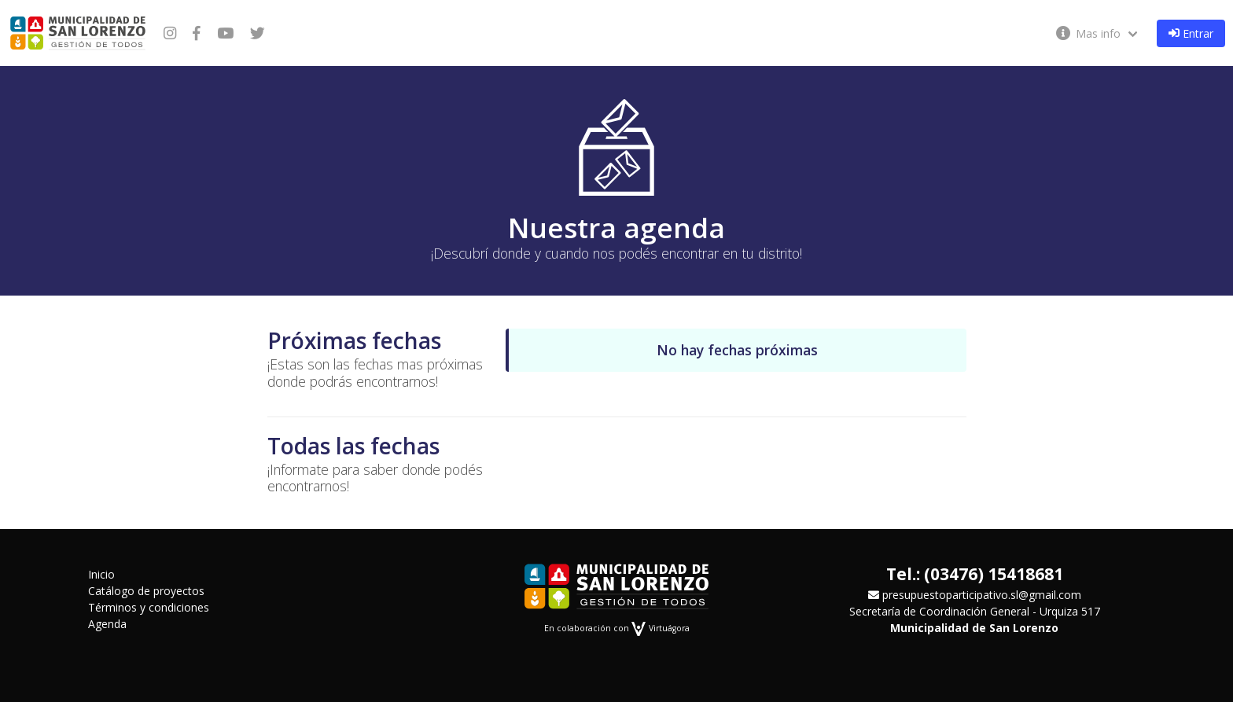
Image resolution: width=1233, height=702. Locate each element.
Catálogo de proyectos (146, 590)
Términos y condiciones (148, 607)
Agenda (107, 623)
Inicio (101, 574)
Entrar (1191, 33)
